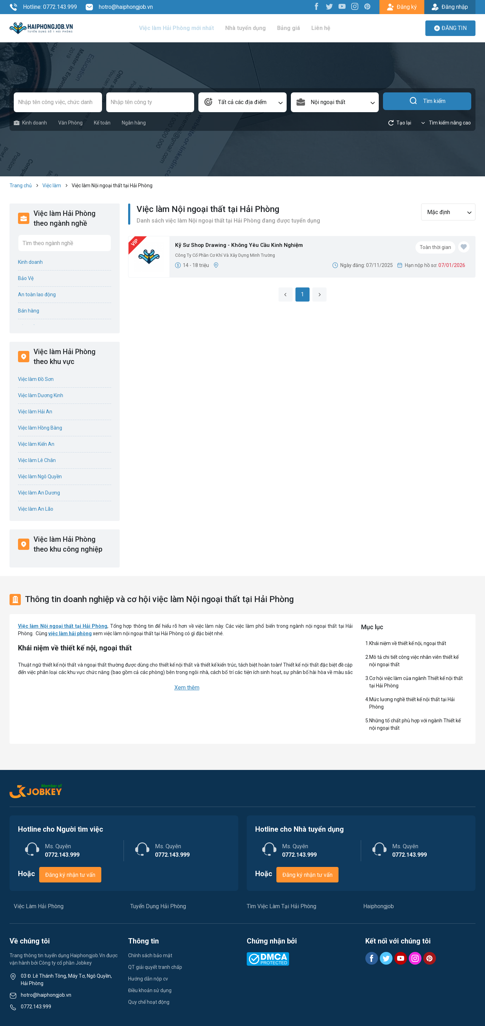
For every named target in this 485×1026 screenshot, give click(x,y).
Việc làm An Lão (35, 509)
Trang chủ (21, 185)
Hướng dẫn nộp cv (148, 979)
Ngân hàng (134, 123)
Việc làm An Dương (39, 493)
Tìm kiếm (427, 102)
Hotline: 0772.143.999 (43, 7)
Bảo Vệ (26, 278)
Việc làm (51, 185)
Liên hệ (322, 28)
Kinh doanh (30, 123)
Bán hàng (28, 311)
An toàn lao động (37, 294)
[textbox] (242, 102)
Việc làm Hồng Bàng (40, 428)
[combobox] (242, 102)
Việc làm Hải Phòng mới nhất (178, 28)
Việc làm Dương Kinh (40, 395)
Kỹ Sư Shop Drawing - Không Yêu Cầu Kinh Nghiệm (246, 246)
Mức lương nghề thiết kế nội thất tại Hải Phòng (412, 703)
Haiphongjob (378, 906)
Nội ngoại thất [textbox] (328, 102)
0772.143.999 (36, 1006)
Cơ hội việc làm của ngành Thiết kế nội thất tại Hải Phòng (416, 681)
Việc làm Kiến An (36, 444)
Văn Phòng (70, 123)
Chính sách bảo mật (150, 955)
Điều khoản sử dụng (150, 990)
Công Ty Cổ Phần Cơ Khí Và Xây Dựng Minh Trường (231, 257)
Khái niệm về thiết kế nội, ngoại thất (407, 643)
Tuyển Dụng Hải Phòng (158, 906)
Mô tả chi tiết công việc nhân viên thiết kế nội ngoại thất (414, 660)
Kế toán (102, 123)
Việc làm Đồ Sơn (36, 379)
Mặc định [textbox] (438, 212)
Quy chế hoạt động (148, 1002)
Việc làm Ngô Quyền (40, 476)
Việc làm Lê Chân (37, 460)
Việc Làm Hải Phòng (39, 906)
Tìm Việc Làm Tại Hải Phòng (281, 906)
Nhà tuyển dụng (247, 28)
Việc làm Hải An (35, 411)
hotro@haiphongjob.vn (119, 7)
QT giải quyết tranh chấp (155, 967)
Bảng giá (290, 28)
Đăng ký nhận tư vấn (70, 875)
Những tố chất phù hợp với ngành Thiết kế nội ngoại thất (415, 724)
